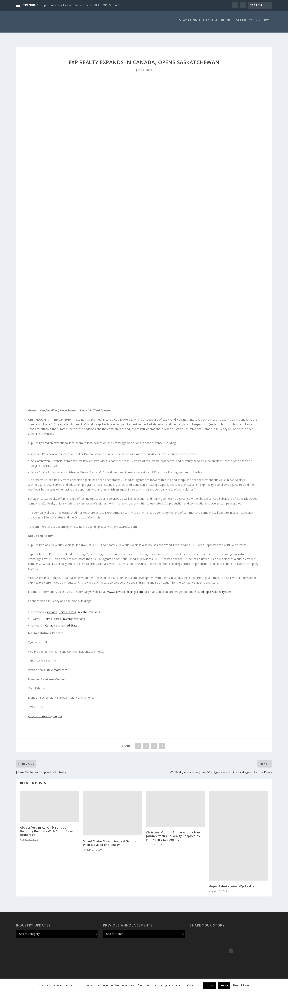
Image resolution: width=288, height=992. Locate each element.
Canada (52, 608)
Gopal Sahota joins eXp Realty (231, 883)
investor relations (88, 608)
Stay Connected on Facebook (204, 23)
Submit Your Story (252, 23)
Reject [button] (224, 985)
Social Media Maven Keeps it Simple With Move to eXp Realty (109, 839)
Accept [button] (210, 985)
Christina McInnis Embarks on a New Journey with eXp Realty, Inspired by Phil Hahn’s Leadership (173, 832)
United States (67, 608)
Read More (241, 985)
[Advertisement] (144, 111)
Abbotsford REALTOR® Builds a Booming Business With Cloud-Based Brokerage (47, 827)
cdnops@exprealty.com (216, 588)
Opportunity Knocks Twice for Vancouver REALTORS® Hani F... (81, 5)
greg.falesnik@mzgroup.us (45, 712)
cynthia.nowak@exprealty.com (47, 666)
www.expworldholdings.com (125, 588)
